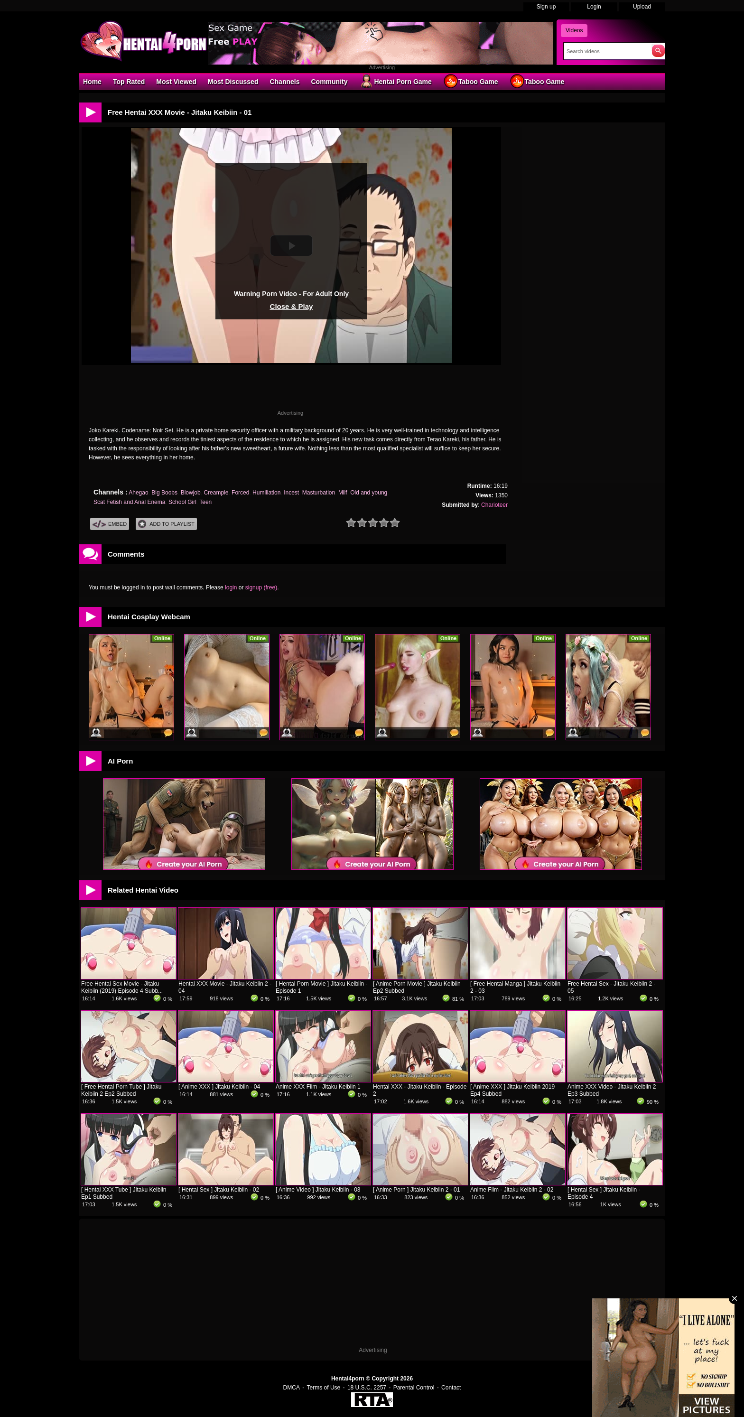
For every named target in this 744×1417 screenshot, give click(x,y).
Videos (574, 30)
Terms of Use (324, 1387)
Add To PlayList (166, 524)
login (231, 587)
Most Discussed (233, 81)
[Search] (605, 51)
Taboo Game (470, 81)
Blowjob (191, 492)
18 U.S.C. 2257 (366, 1387)
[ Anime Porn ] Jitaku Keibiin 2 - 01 (416, 1189)
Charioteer (494, 505)
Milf (342, 492)
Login (594, 6)
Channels (284, 81)
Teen (205, 502)
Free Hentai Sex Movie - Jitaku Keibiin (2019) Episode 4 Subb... (122, 987)
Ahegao (138, 492)
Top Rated (129, 81)
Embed (110, 524)
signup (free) (261, 587)
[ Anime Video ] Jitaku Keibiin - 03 (318, 1189)
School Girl (182, 502)
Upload (642, 6)
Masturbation (318, 492)
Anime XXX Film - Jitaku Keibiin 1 (318, 1086)
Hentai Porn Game (395, 81)
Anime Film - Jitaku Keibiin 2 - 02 (511, 1189)
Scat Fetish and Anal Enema (129, 502)
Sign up (546, 6)
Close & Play (291, 306)
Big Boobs (164, 492)
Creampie (216, 492)
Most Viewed (176, 81)
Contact (451, 1387)
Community (329, 81)
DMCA (291, 1387)
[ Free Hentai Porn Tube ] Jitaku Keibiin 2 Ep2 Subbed (121, 1090)
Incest (291, 492)
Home (92, 81)
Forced (240, 492)
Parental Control (414, 1387)
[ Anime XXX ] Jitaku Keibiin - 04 (219, 1086)
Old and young (368, 492)
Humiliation (266, 492)
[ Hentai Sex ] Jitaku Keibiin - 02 (218, 1189)
